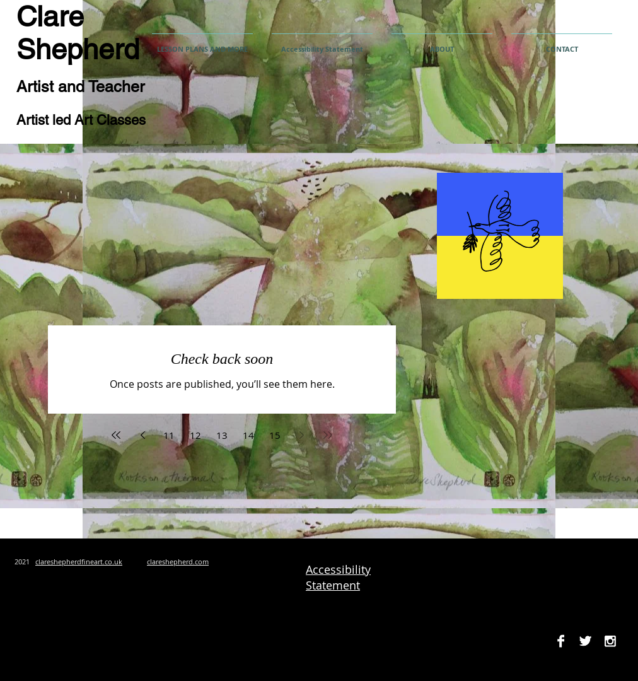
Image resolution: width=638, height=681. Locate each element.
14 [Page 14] (248, 435)
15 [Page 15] (275, 435)
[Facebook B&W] (560, 641)
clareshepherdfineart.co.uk (78, 561)
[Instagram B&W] (610, 641)
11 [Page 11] (169, 435)
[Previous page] (142, 435)
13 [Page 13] (222, 435)
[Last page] (327, 435)
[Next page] (301, 435)
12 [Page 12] (195, 435)
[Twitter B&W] (585, 641)
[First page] (116, 435)
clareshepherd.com (178, 561)
